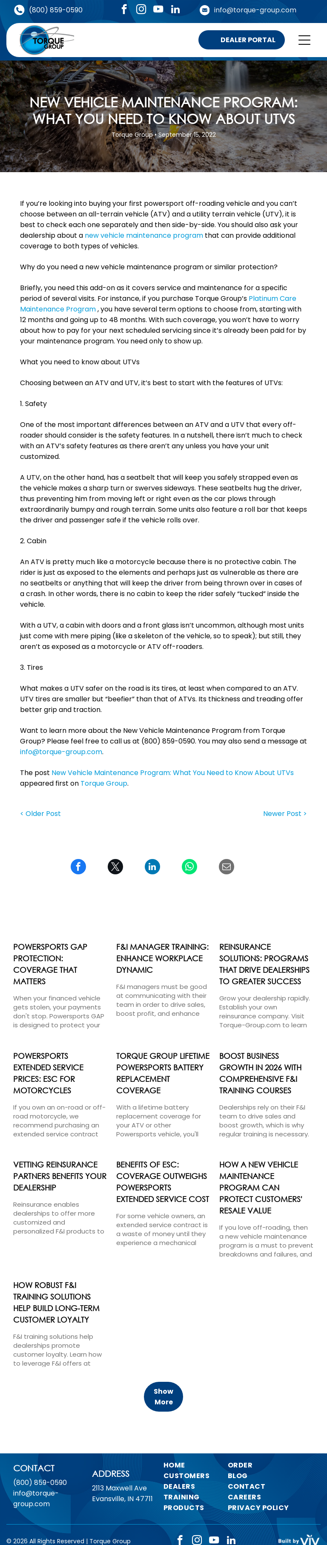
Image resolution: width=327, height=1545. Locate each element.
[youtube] (158, 10)
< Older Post (40, 814)
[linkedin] (175, 10)
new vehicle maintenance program (144, 235)
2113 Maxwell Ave (119, 1488)
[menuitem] (199, 1465)
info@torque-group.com (255, 10)
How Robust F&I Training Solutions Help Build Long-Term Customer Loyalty (56, 1302)
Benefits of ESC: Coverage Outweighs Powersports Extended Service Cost (162, 1182)
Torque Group (103, 783)
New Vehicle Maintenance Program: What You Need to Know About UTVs (173, 773)
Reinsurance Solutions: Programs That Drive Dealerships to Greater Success (264, 964)
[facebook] (124, 10)
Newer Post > (285, 814)
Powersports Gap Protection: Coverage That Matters (50, 964)
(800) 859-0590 (56, 10)
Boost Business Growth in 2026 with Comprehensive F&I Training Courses (260, 1073)
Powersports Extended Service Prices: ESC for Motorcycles (48, 1073)
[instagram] (141, 10)
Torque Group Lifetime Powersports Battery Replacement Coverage (162, 1073)
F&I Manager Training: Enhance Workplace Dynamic (162, 958)
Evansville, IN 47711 (122, 1499)
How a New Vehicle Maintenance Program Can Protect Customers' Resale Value (260, 1187)
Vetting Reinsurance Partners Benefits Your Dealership (59, 1176)
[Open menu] (304, 40)
